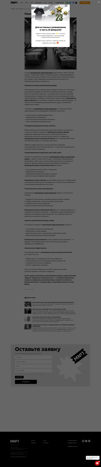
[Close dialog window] (98, 2)
